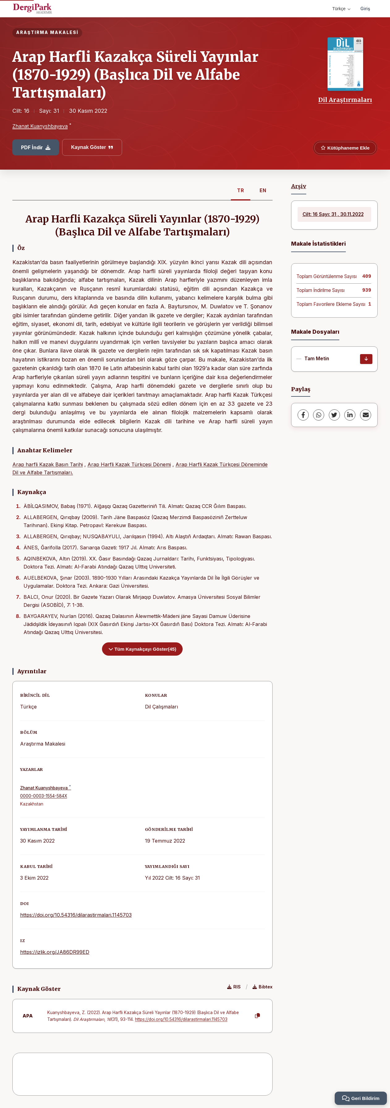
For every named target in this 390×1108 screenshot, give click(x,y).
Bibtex (262, 986)
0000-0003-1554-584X (43, 795)
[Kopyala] (257, 1016)
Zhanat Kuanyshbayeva (40, 126)
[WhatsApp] (318, 415)
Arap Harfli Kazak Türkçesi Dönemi (129, 464)
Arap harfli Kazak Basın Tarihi (47, 464)
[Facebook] (303, 415)
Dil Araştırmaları (345, 100)
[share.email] (365, 415)
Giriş (365, 8)
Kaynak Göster (92, 147)
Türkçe (341, 8)
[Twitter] (334, 415)
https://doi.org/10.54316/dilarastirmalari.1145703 (76, 915)
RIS (234, 986)
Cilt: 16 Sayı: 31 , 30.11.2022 (333, 214)
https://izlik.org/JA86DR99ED (54, 952)
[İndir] (366, 359)
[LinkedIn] (349, 415)
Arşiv (298, 186)
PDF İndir (35, 147)
